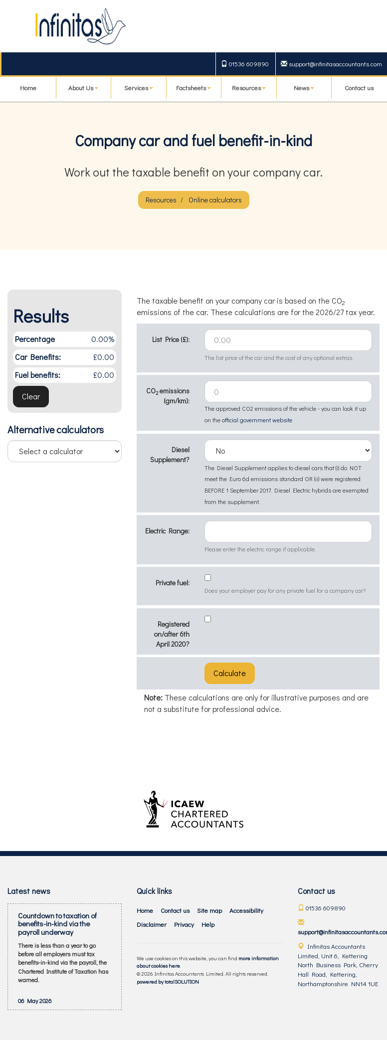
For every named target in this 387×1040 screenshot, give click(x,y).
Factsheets (193, 87)
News (304, 87)
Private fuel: (173, 582)
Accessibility (246, 910)
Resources (249, 87)
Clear (31, 396)
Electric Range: (167, 530)
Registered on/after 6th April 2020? (172, 634)
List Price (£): (171, 339)
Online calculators (215, 199)
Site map (209, 910)
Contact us (359, 87)
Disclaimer (152, 924)
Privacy (184, 924)
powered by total (168, 981)
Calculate (229, 673)
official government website (257, 420)
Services (138, 87)
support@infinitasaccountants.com (331, 63)
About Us (83, 87)
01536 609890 (245, 63)
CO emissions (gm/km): (168, 395)
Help (207, 924)
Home (28, 87)
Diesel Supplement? (170, 454)
